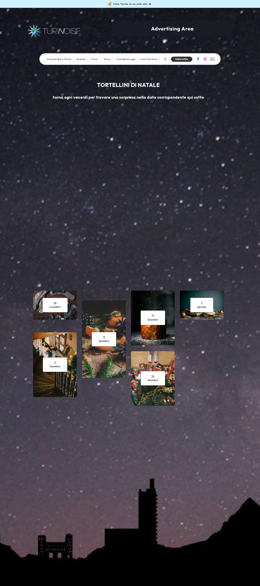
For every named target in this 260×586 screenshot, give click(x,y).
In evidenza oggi (126, 59)
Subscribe (181, 59)
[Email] (212, 59)
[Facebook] (198, 59)
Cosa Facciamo (148, 59)
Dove (107, 59)
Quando (80, 59)
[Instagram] (205, 59)
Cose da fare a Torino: (59, 59)
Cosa (94, 59)
